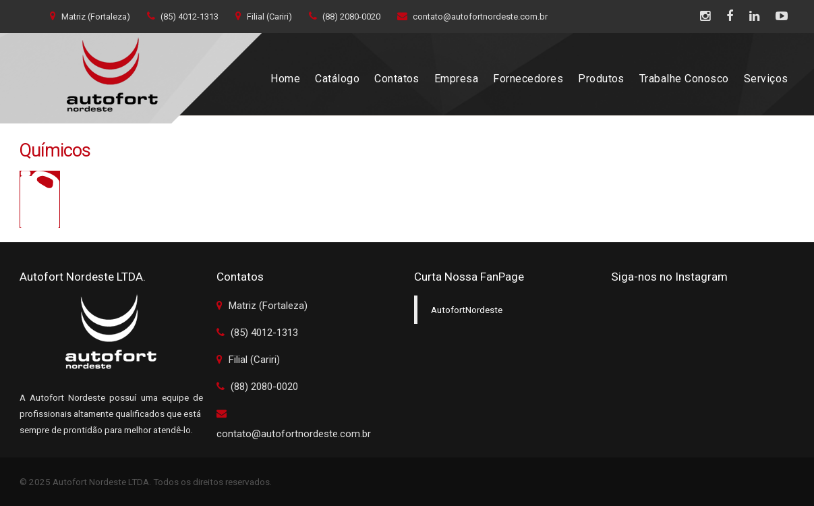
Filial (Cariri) (263, 16)
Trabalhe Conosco (684, 78)
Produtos (601, 78)
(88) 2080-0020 (344, 16)
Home (285, 78)
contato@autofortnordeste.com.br (472, 16)
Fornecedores (528, 78)
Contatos (396, 78)
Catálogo (337, 78)
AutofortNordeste (466, 309)
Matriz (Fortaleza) (90, 16)
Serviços (766, 78)
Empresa (456, 78)
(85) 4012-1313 (183, 16)
